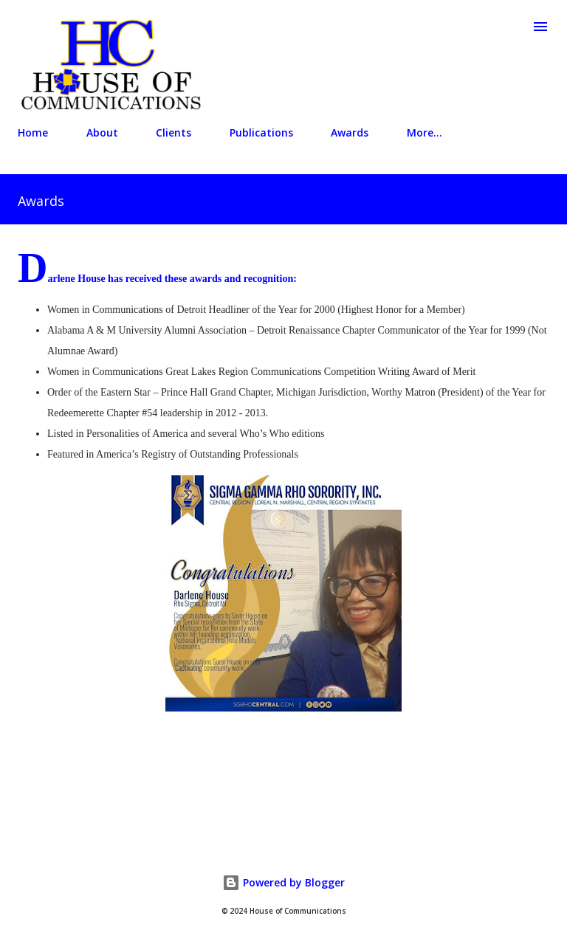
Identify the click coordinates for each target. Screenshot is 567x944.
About (102, 132)
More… (424, 132)
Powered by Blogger (283, 882)
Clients (173, 132)
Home (33, 132)
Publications (261, 132)
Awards (349, 132)
